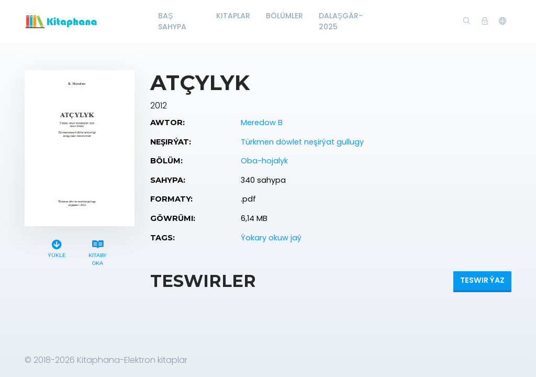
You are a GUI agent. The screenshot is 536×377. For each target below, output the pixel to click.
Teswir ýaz (482, 280)
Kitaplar (233, 15)
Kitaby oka (98, 251)
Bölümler (284, 15)
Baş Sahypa (172, 21)
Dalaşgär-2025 (341, 21)
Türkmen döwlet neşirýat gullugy (302, 142)
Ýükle (56, 247)
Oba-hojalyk (264, 161)
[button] (502, 21)
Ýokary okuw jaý (271, 237)
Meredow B (262, 122)
